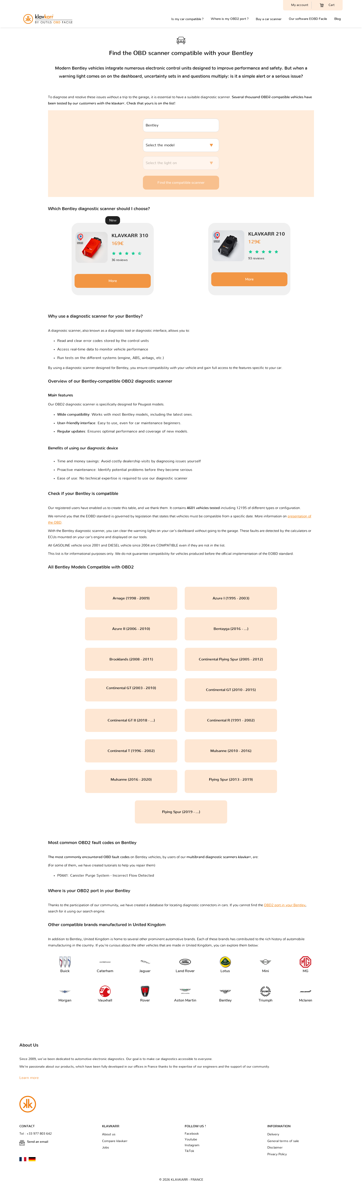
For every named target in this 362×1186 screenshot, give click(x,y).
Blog (337, 19)
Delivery (273, 1134)
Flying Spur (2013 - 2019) (231, 779)
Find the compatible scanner (181, 182)
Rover (145, 994)
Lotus (225, 965)
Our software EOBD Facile (308, 19)
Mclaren (305, 994)
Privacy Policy (277, 1154)
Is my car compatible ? (187, 19)
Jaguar (145, 965)
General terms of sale (283, 1141)
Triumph (265, 994)
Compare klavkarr (114, 1141)
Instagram (192, 1145)
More (113, 280)
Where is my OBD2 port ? (229, 19)
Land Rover (185, 965)
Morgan (64, 994)
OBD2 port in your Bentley (284, 905)
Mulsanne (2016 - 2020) (131, 779)
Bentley (225, 994)
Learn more (29, 1078)
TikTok (189, 1151)
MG (305, 965)
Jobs (105, 1147)
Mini (265, 965)
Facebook (192, 1133)
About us (108, 1134)
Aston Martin (184, 994)
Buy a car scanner (268, 19)
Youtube (191, 1139)
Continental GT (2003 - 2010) (131, 688)
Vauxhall (105, 994)
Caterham (105, 965)
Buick (65, 965)
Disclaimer (275, 1147)
